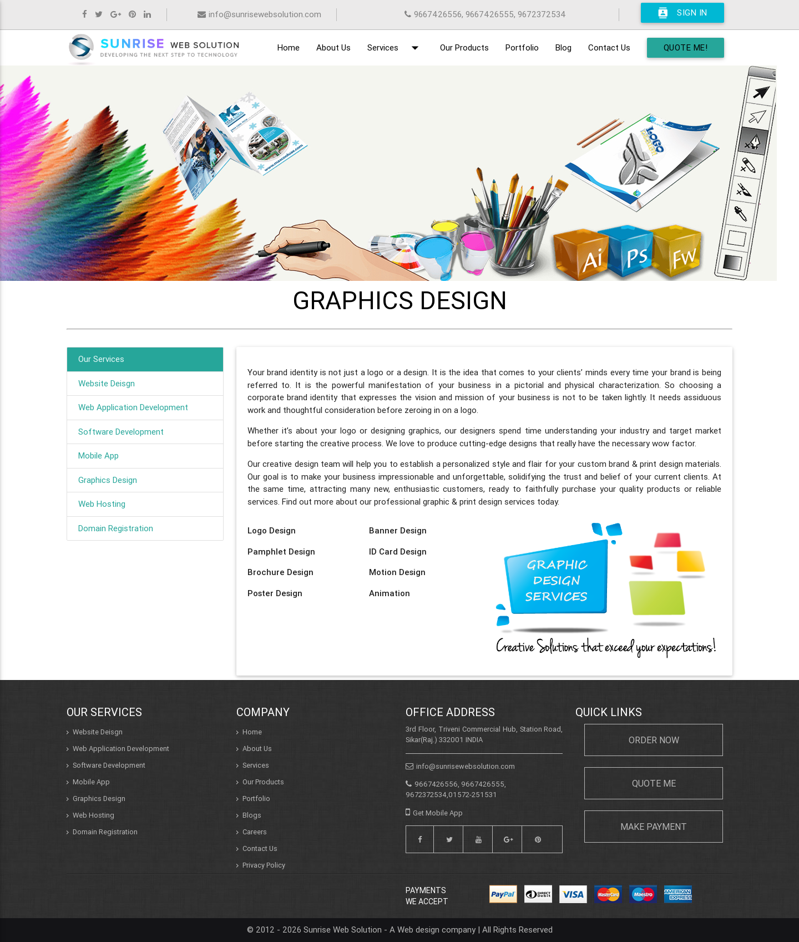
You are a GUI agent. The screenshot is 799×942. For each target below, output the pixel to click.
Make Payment (653, 826)
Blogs (251, 815)
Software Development (121, 431)
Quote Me (654, 783)
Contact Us (609, 47)
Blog (563, 47)
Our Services (101, 359)
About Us (333, 47)
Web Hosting (101, 503)
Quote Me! (686, 47)
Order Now (654, 739)
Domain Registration (115, 528)
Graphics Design (107, 480)
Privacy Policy (263, 865)
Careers (254, 832)
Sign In (682, 13)
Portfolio (522, 47)
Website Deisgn (106, 383)
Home (288, 47)
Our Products (464, 47)
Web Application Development (133, 407)
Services (395, 48)
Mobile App (98, 455)
